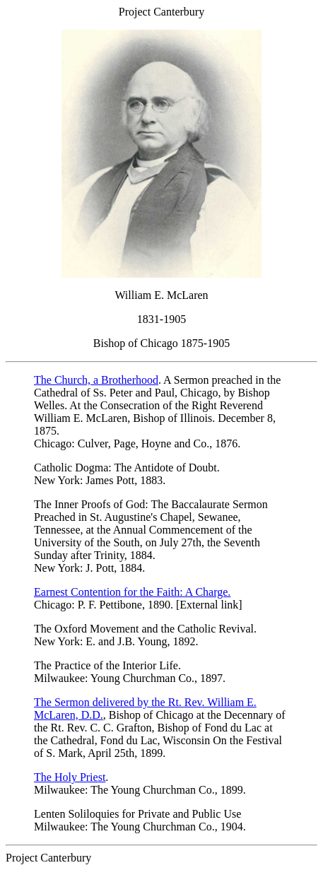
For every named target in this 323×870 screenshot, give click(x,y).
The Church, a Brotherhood (96, 380)
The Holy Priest (69, 777)
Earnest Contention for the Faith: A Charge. (132, 592)
